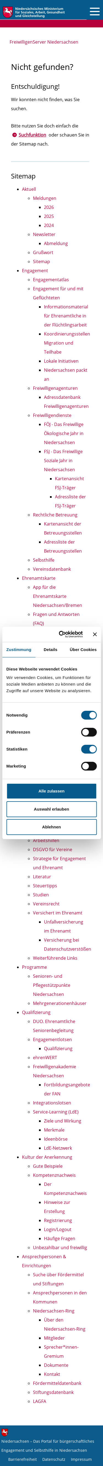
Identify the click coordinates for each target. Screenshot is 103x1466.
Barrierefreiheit (22, 1459)
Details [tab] (50, 649)
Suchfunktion (32, 135)
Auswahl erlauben (51, 809)
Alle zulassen (51, 791)
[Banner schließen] (95, 634)
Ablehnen (51, 827)
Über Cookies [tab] (83, 649)
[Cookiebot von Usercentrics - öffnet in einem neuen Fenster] (61, 634)
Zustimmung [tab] (18, 649)
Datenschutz (53, 1459)
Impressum (81, 1459)
